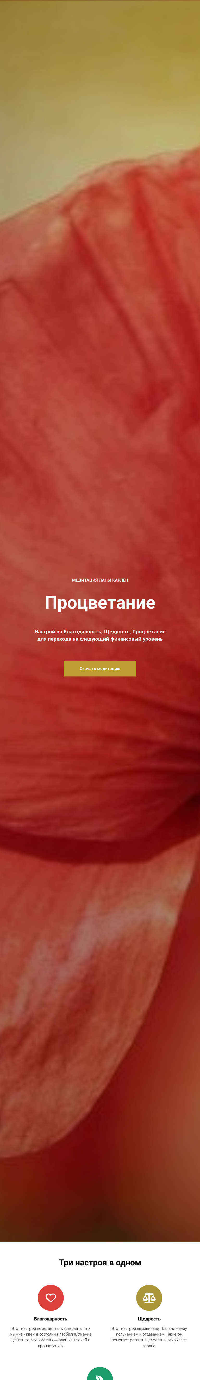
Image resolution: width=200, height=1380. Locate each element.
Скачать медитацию (100, 668)
